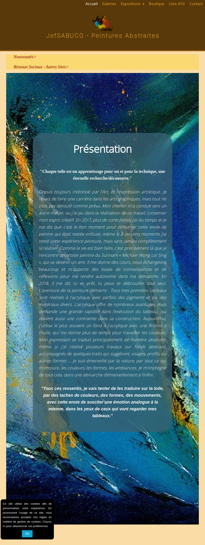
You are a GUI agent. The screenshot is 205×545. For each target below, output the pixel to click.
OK (27, 533)
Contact (196, 3)
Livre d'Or (177, 3)
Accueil (92, 3)
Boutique (156, 3)
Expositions (133, 3)
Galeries (109, 3)
